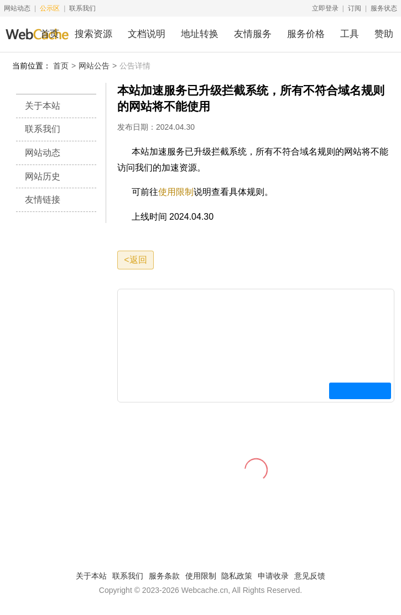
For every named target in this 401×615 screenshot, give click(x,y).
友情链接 (42, 199)
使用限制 (176, 192)
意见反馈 (309, 575)
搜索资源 (93, 34)
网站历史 (42, 176)
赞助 (383, 34)
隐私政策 (236, 575)
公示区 (50, 8)
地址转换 (199, 34)
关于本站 (42, 105)
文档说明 (146, 34)
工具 (349, 34)
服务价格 (306, 34)
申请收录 (273, 575)
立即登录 (325, 8)
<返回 (135, 259)
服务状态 (384, 8)
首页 (49, 34)
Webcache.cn (204, 590)
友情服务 (253, 34)
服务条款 (164, 575)
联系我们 (82, 8)
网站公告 (94, 65)
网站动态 (17, 8)
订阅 (354, 8)
